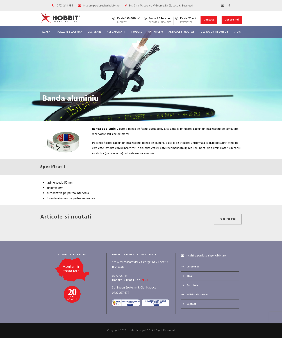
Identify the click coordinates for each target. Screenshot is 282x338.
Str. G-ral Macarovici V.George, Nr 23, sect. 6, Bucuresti (161, 6)
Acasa (46, 32)
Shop (236, 32)
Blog (189, 276)
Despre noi (232, 20)
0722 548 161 (120, 276)
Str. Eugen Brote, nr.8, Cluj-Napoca (134, 287)
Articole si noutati (182, 32)
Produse (136, 32)
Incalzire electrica (69, 32)
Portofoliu (155, 32)
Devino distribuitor (214, 32)
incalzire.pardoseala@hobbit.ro (101, 6)
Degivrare (94, 32)
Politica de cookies (197, 295)
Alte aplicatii (116, 32)
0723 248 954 (65, 6)
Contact (209, 20)
